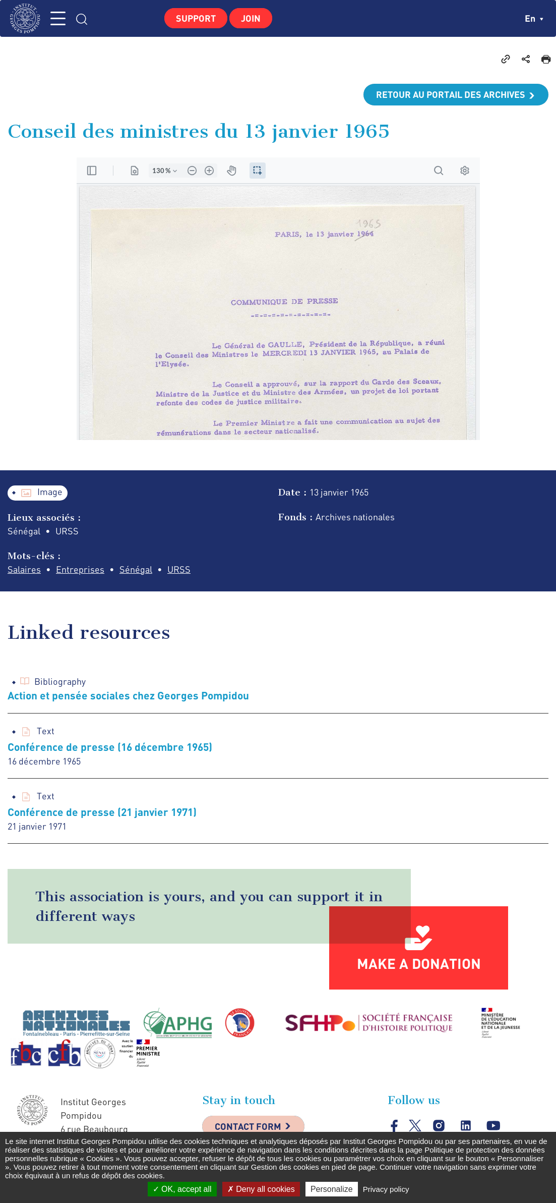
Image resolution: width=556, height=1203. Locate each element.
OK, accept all (182, 1189)
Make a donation (419, 963)
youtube (493, 1126)
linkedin (466, 1126)
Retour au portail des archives (450, 94)
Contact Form (248, 1126)
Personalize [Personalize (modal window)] (332, 1189)
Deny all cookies (261, 1189)
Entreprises (80, 569)
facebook (394, 1125)
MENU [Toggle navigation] (58, 18)
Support (196, 18)
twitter (415, 1125)
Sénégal (135, 569)
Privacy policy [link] (386, 1189)
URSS (179, 569)
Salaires (24, 569)
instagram (438, 1126)
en (534, 18)
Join (251, 18)
